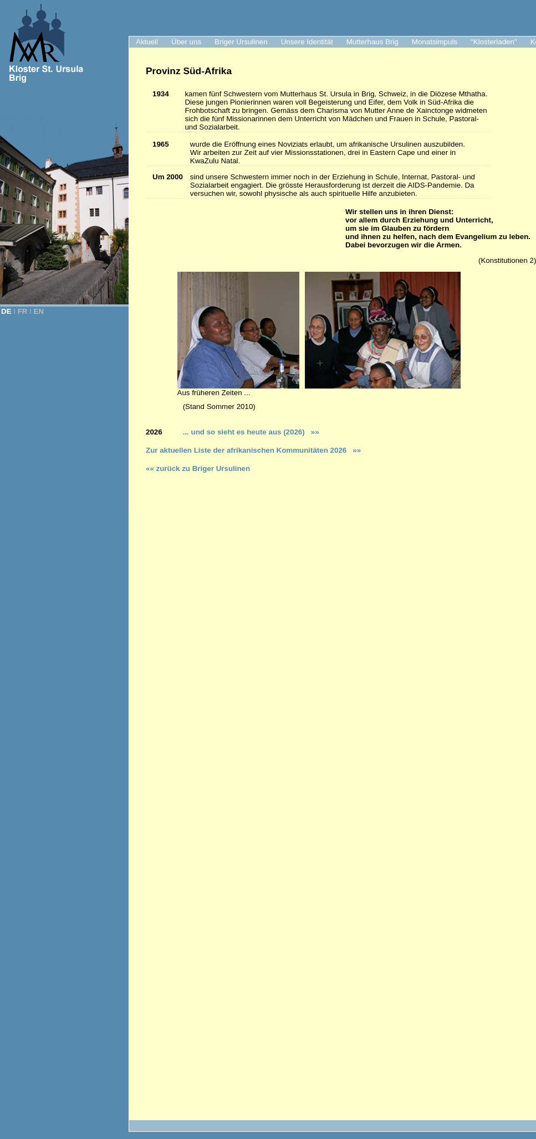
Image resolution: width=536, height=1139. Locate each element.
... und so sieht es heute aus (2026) (248, 432)
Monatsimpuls (434, 42)
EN (39, 311)
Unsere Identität (307, 42)
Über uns (186, 42)
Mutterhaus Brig (372, 42)
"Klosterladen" (494, 42)
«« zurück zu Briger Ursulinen (198, 468)
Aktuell (147, 42)
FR (23, 311)
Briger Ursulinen (241, 42)
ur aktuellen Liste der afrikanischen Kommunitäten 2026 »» (255, 450)
